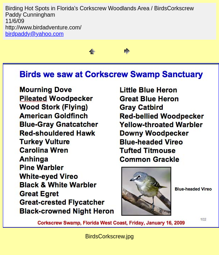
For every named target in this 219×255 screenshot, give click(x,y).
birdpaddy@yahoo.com (34, 34)
